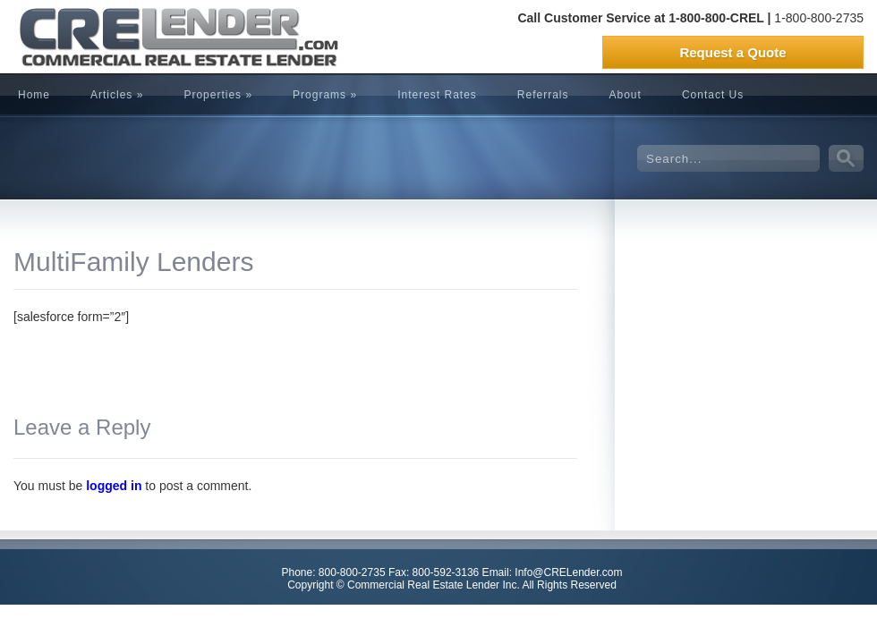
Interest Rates (437, 95)
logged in (113, 486)
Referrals (543, 95)
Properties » (217, 95)
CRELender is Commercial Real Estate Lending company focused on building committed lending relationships (147, 36)
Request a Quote (732, 52)
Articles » (116, 95)
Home (34, 95)
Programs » (325, 95)
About (625, 95)
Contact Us (713, 95)
